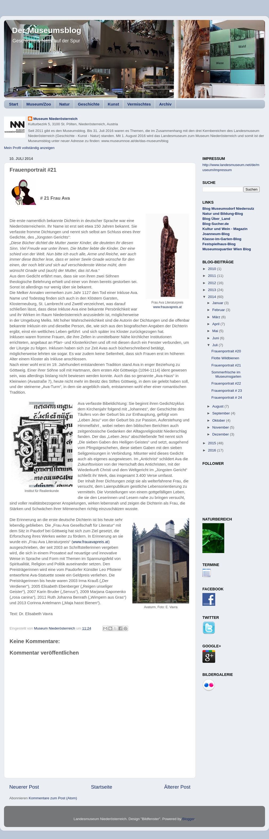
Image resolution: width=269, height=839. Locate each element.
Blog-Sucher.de (215, 224)
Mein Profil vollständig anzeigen (29, 148)
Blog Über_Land (216, 219)
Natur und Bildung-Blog (222, 214)
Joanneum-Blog (216, 234)
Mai (215, 331)
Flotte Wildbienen (225, 358)
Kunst (113, 104)
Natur (64, 104)
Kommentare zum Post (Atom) (53, 798)
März (216, 317)
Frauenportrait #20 (226, 351)
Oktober (219, 420)
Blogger (188, 819)
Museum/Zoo (38, 104)
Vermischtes (139, 104)
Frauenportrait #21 (226, 365)
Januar (218, 303)
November (221, 427)
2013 (212, 290)
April (216, 324)
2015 (212, 443)
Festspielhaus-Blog (219, 244)
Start (13, 104)
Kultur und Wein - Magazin (224, 229)
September (221, 413)
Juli (215, 345)
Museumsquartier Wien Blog (226, 249)
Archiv (165, 104)
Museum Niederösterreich (55, 119)
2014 (212, 297)
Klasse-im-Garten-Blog (221, 239)
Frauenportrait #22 (226, 383)
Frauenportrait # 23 (226, 391)
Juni (216, 338)
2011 (212, 276)
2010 (212, 269)
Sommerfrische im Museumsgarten (226, 374)
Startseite (101, 787)
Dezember (221, 434)
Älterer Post (177, 787)
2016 (212, 450)
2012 (212, 283)
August (218, 406)
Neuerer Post (24, 787)
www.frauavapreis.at (167, 307)
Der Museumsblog (46, 30)
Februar (219, 310)
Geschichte (89, 104)
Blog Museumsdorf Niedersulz (228, 209)
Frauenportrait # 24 (226, 398)
